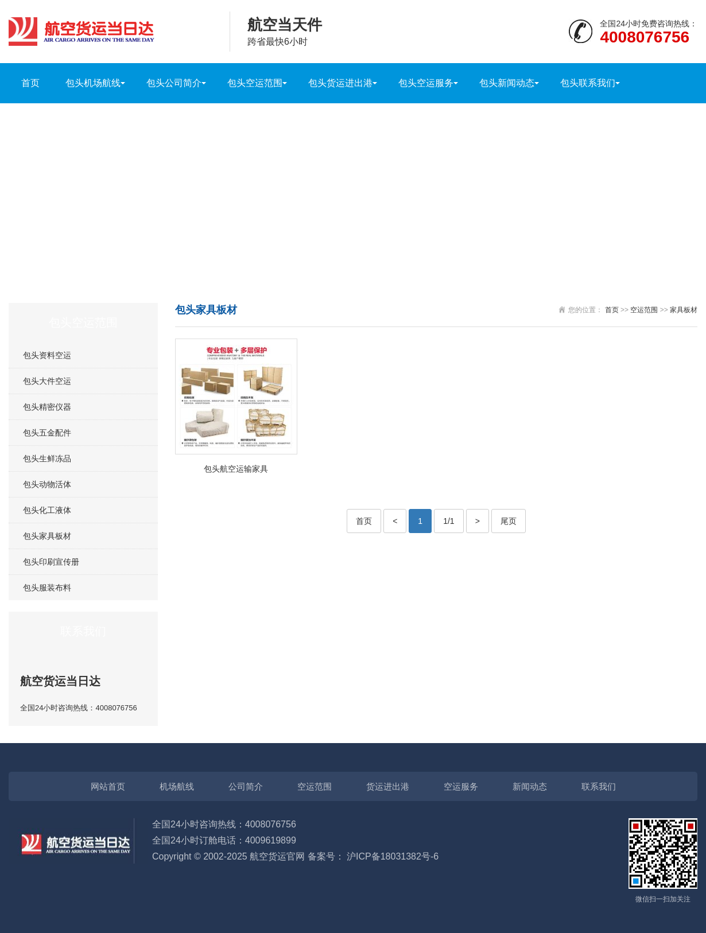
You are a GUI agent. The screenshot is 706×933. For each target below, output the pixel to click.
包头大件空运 (47, 381)
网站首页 (108, 786)
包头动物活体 (47, 484)
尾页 (509, 521)
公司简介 (245, 786)
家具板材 (683, 310)
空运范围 (644, 310)
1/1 (448, 521)
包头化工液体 (47, 510)
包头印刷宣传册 (51, 561)
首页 (30, 83)
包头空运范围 (254, 83)
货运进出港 (387, 786)
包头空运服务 (425, 83)
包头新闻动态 (506, 83)
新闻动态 (530, 786)
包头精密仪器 (47, 406)
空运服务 (461, 786)
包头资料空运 (47, 355)
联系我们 (598, 786)
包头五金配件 (47, 432)
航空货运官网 (277, 856)
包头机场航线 (93, 83)
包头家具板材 (47, 536)
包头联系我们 (587, 83)
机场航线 (177, 786)
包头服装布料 (47, 587)
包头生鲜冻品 (47, 458)
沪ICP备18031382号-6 (393, 856)
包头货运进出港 (340, 83)
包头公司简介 (173, 83)
